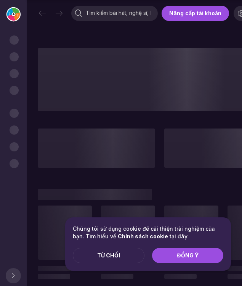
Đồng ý (188, 255)
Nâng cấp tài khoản (195, 13)
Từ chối (108, 255)
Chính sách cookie (143, 236)
